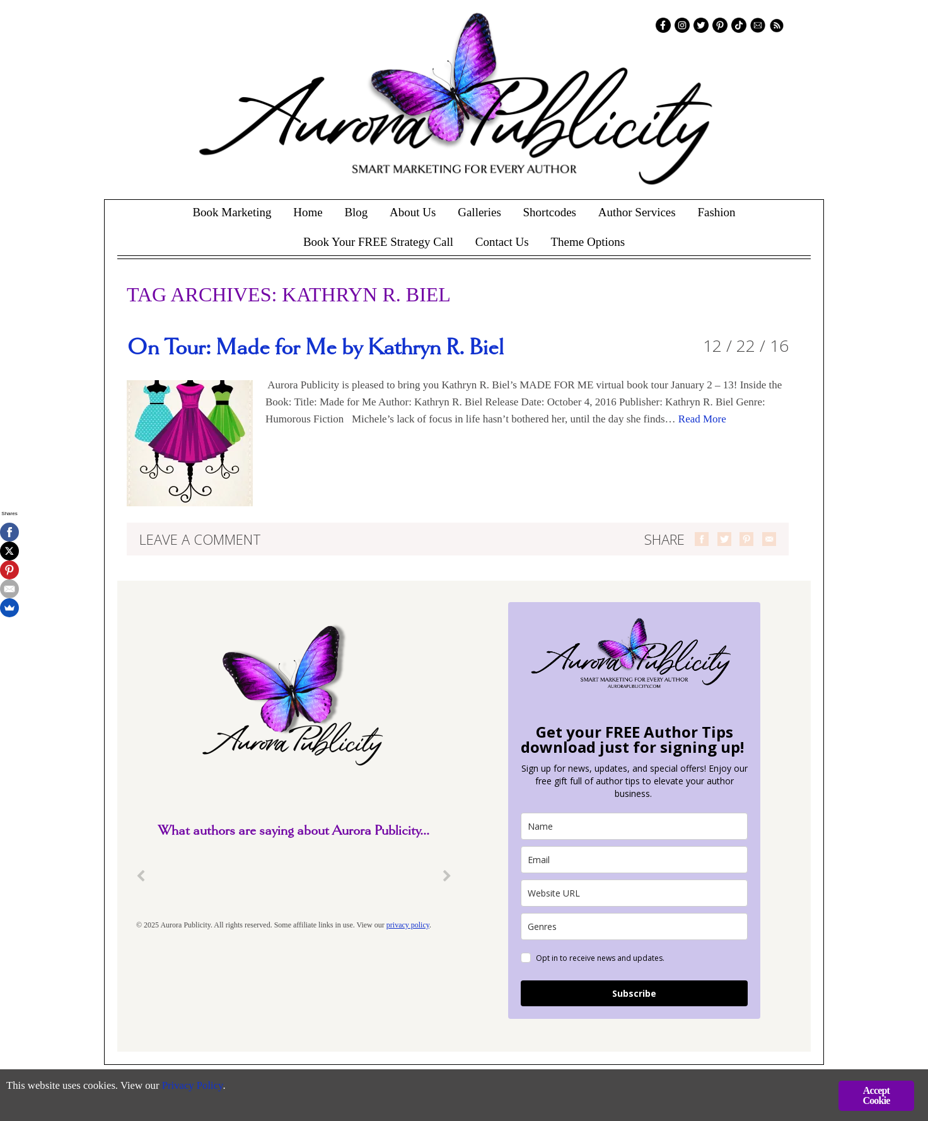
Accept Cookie (876, 1095)
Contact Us (502, 241)
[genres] (634, 926)
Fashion (716, 212)
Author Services (637, 212)
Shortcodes (549, 212)
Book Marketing (231, 212)
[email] (634, 859)
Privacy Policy (196, 1087)
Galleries (479, 212)
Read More (702, 419)
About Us (413, 212)
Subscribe (634, 993)
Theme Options (587, 241)
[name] (634, 826)
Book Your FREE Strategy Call (378, 241)
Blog (356, 212)
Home (307, 212)
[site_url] (634, 893)
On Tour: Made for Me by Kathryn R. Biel (315, 348)
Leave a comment (200, 539)
